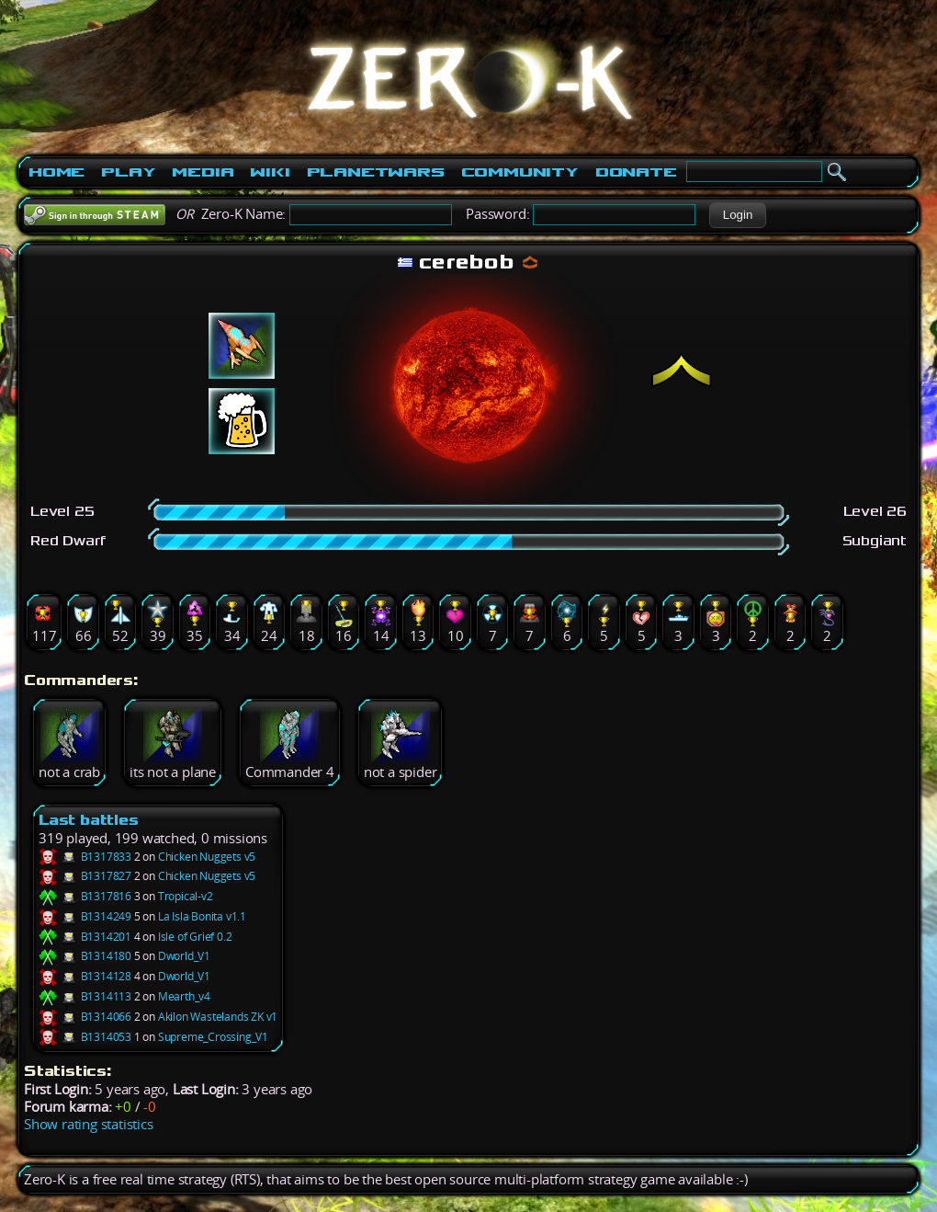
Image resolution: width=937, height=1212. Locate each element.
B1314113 (85, 996)
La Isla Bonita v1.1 (202, 916)
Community (520, 171)
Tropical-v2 (185, 896)
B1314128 (85, 976)
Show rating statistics (88, 1124)
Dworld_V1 (184, 956)
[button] (737, 215)
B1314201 (85, 936)
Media (202, 171)
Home (56, 171)
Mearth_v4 (184, 996)
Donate (636, 171)
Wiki (269, 171)
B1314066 (85, 1016)
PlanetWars (376, 171)
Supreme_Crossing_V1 (213, 1037)
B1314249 (85, 916)
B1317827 (85, 876)
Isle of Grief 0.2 (195, 936)
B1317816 (85, 896)
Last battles (89, 819)
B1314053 (85, 1037)
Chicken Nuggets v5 (206, 856)
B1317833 (85, 856)
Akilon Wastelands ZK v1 (217, 1016)
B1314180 (85, 956)
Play (128, 171)
